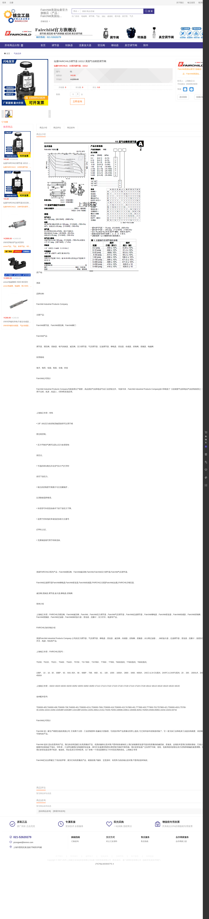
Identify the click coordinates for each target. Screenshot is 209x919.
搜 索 (149, 11)
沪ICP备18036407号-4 (104, 864)
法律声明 (119, 856)
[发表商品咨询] (45, 811)
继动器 (115, 45)
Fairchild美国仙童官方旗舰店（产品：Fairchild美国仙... (54, 13)
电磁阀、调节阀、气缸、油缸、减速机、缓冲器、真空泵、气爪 (107, 16)
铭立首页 (191, 3)
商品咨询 (71, 128)
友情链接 (150, 856)
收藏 (5, 122)
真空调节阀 (131, 45)
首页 (43, 45)
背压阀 (101, 45)
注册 (11, 3)
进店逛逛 (183, 97)
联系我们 (202, 3)
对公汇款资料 (111, 841)
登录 (4, 3)
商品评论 (57, 128)
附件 (145, 45)
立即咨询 (77, 101)
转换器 (69, 45)
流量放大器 (85, 45)
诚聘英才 (89, 856)
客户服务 (135, 856)
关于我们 (180, 3)
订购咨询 (75, 841)
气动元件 (17, 53)
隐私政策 (104, 856)
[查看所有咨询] (59, 811)
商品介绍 (43, 128)
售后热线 (144, 841)
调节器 (55, 45)
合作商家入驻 (181, 841)
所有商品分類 (14, 45)
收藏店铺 (200, 97)
